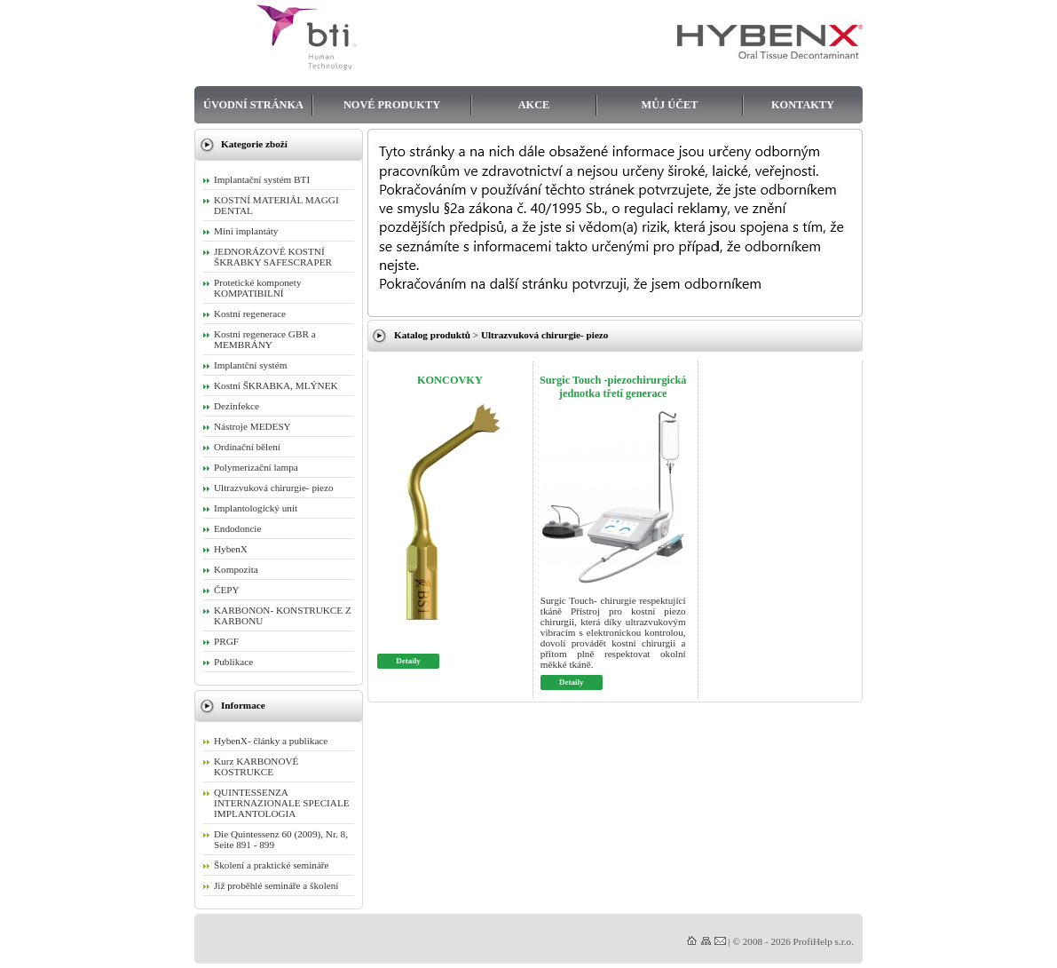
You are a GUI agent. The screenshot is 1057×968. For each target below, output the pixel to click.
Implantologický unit (255, 508)
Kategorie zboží (254, 144)
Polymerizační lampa (256, 467)
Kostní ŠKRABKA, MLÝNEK (276, 385)
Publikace (233, 661)
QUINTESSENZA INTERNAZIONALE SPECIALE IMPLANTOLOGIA (282, 803)
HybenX (231, 549)
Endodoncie (237, 528)
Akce (534, 105)
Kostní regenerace (250, 313)
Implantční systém (250, 365)
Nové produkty (391, 105)
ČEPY (227, 589)
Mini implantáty (246, 231)
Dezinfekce (236, 406)
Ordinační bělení (247, 446)
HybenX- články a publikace (270, 740)
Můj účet (670, 105)
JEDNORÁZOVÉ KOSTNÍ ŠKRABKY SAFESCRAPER (273, 256)
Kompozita (236, 569)
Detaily (408, 660)
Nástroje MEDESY (252, 426)
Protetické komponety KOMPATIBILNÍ (258, 287)
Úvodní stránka (253, 105)
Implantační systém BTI (262, 179)
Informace (243, 705)
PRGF (226, 641)
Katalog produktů (432, 334)
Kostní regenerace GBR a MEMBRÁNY (265, 339)
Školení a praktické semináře (271, 865)
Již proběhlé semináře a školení (276, 885)
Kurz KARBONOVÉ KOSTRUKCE (256, 766)
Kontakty (802, 105)
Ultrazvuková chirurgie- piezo (545, 334)
